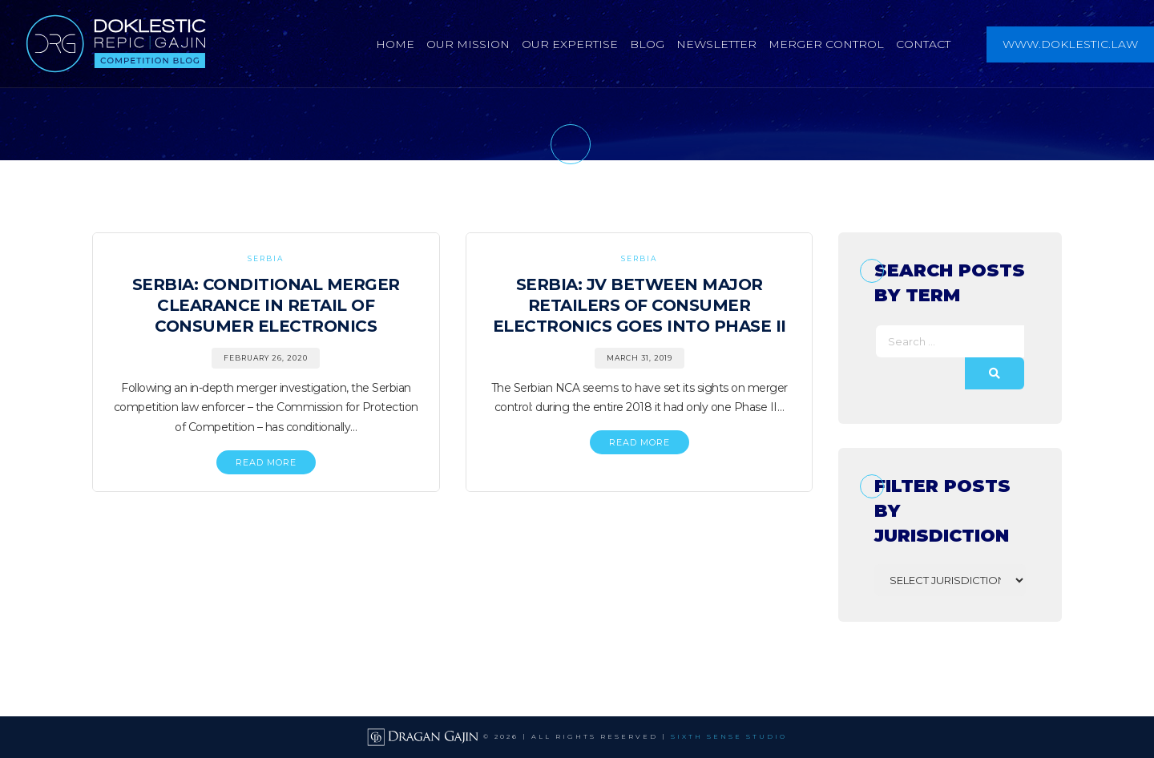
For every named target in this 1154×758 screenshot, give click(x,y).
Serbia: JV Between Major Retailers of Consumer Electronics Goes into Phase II (639, 305)
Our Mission (468, 44)
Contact (923, 44)
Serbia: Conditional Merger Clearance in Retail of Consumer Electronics (266, 305)
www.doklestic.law (1070, 44)
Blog (647, 44)
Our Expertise (570, 44)
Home (395, 44)
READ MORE (266, 462)
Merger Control (826, 44)
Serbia (266, 258)
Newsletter (716, 44)
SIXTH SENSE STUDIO (729, 736)
